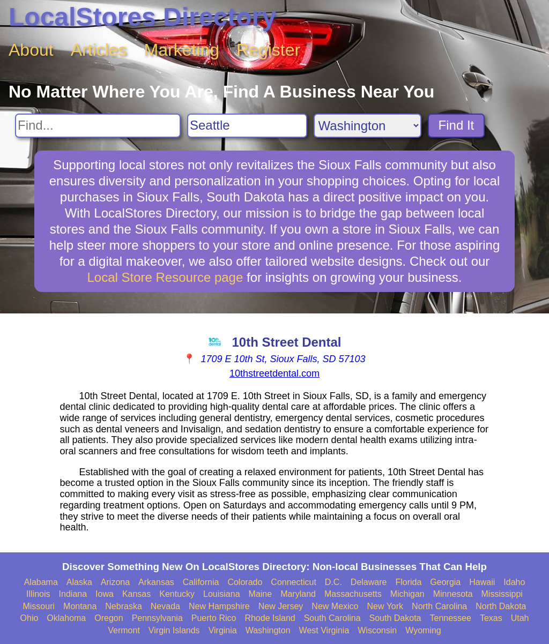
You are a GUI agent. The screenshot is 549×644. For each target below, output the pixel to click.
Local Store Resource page (165, 277)
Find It (456, 125)
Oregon (108, 618)
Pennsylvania (157, 618)
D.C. (333, 582)
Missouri (39, 606)
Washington (268, 630)
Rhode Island (269, 618)
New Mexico (334, 606)
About (31, 49)
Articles (99, 49)
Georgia (445, 582)
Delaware (369, 582)
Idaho (514, 582)
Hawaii (482, 582)
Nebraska (123, 606)
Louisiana (221, 593)
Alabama (41, 582)
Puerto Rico (213, 618)
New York (385, 606)
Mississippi (502, 593)
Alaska (79, 582)
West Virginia (324, 630)
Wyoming (423, 630)
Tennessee (450, 618)
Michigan (407, 593)
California (201, 582)
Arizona (115, 582)
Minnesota (453, 593)
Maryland (298, 593)
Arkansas (156, 582)
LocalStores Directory (142, 17)
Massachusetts (353, 593)
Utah (520, 618)
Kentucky (177, 593)
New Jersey (280, 606)
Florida (408, 582)
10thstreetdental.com (274, 373)
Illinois (38, 593)
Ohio (29, 618)
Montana (80, 606)
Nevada (165, 606)
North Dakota (501, 606)
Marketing (182, 49)
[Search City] (247, 126)
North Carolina (439, 606)
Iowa (104, 593)
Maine (260, 593)
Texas (491, 618)
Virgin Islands (174, 630)
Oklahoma (66, 618)
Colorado (244, 582)
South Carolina (332, 618)
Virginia (223, 630)
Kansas (136, 593)
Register (268, 49)
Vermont (124, 630)
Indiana (73, 593)
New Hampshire (219, 606)
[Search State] (367, 126)
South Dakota (395, 618)
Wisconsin (377, 630)
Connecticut (293, 582)
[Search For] (98, 126)
